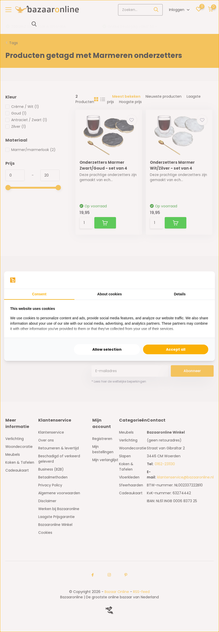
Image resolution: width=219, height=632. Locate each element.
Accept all (175, 349)
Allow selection (107, 349)
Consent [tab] (39, 294)
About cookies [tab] (109, 294)
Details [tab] (180, 294)
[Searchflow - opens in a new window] (202, 280)
